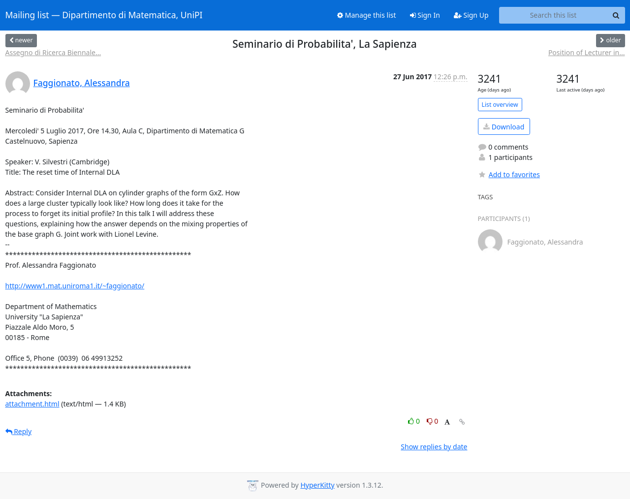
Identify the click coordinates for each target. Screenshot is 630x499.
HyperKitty (317, 485)
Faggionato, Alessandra (81, 83)
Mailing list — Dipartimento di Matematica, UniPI (104, 15)
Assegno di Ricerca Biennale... (53, 52)
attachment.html (32, 403)
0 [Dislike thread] (433, 421)
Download (503, 126)
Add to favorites (509, 174)
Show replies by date (434, 446)
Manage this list (366, 15)
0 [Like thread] (414, 421)
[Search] (616, 15)
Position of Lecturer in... (586, 52)
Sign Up (471, 15)
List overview (500, 104)
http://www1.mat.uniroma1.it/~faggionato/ (75, 285)
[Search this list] (553, 15)
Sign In (425, 15)
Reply (18, 431)
